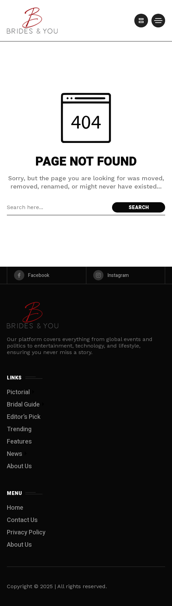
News (14, 454)
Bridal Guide (23, 404)
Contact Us (22, 520)
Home (15, 507)
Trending (19, 429)
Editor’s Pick (23, 417)
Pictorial (18, 392)
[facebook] (46, 275)
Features (19, 441)
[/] (141, 20)
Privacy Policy (26, 532)
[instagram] (125, 275)
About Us (19, 466)
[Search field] (58, 207)
